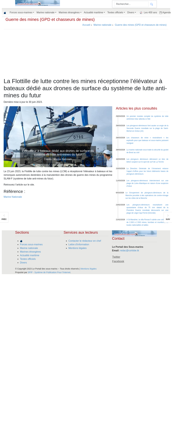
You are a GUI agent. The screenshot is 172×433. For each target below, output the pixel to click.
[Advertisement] (86, 55)
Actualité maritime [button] (93, 12)
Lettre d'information (78, 244)
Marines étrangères (30, 251)
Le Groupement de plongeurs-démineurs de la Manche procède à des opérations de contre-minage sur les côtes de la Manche (147, 195)
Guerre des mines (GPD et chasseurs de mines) (50, 19)
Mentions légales (77, 248)
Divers (23, 262)
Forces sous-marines (31, 244)
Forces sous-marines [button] (21, 12)
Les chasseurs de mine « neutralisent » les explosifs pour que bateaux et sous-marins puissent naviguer (147, 140)
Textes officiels (28, 259)
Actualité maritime (29, 255)
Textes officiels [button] (115, 12)
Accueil (86, 25)
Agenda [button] (165, 12)
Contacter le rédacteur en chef (84, 241)
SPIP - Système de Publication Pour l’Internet (49, 272)
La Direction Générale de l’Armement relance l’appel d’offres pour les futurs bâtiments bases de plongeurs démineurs (147, 171)
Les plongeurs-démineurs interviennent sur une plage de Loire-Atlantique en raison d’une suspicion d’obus (147, 183)
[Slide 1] (58, 163)
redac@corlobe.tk (129, 250)
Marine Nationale (13, 197)
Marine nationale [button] (45, 12)
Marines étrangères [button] (69, 12)
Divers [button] (130, 12)
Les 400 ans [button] (147, 12)
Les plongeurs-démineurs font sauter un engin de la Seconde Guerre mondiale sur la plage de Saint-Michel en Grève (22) (147, 128)
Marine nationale (29, 248)
